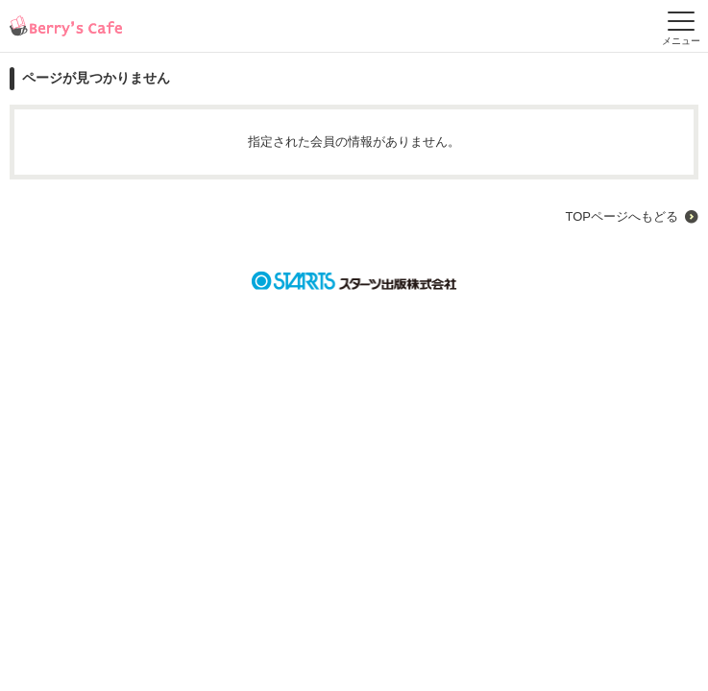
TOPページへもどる (622, 216)
